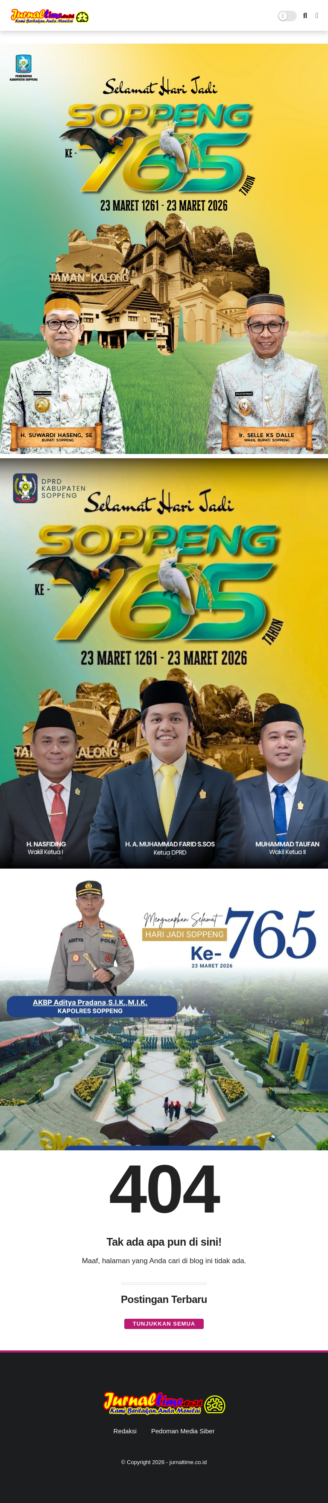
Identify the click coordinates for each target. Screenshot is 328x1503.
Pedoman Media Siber (182, 1431)
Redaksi (125, 1431)
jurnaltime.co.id (188, 1462)
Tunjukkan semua (164, 1323)
